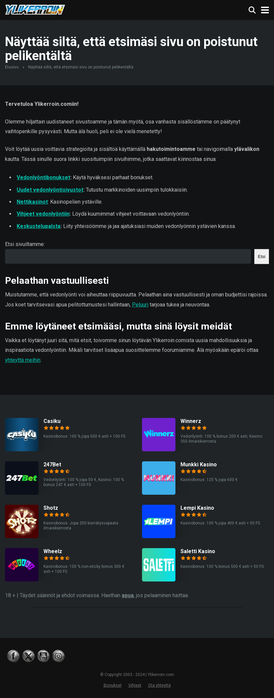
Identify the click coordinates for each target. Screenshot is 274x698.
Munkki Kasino (198, 464)
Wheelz (52, 551)
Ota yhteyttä (159, 685)
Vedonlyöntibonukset (43, 177)
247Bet (52, 464)
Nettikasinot (32, 202)
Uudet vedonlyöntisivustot (50, 190)
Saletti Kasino (197, 551)
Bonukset (113, 685)
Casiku (51, 421)
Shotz (50, 508)
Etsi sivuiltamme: (25, 244)
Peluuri (140, 304)
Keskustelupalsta (38, 226)
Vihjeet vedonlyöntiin (43, 214)
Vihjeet (134, 685)
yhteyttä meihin (22, 360)
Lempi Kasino (197, 508)
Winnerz (190, 421)
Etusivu (12, 67)
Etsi (261, 256)
